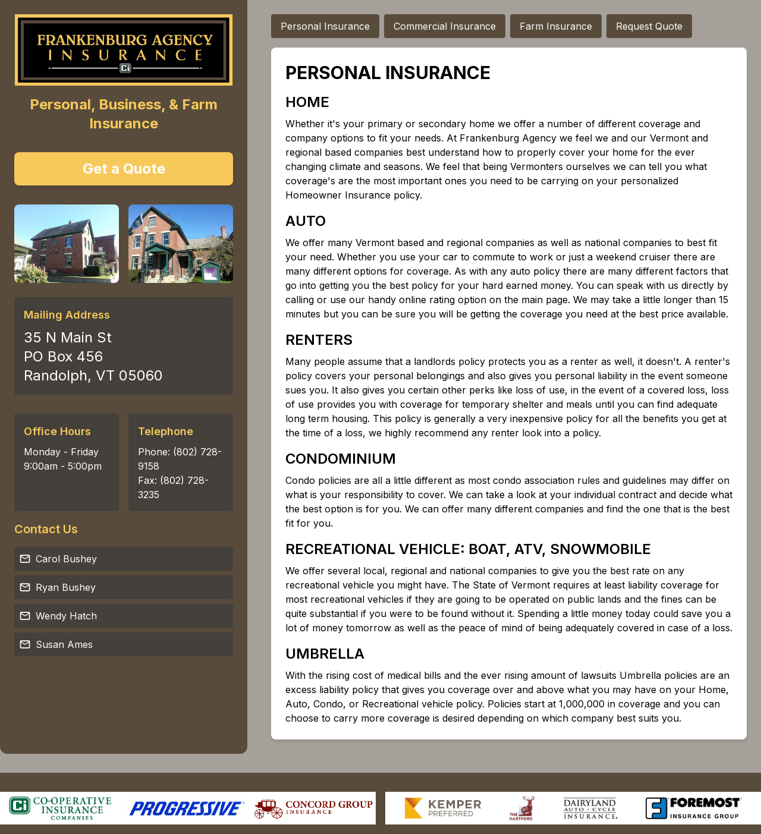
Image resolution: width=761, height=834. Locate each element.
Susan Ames (56, 644)
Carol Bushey (58, 559)
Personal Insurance (325, 26)
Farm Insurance (556, 26)
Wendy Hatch (58, 616)
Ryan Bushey (57, 587)
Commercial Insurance (445, 26)
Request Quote (649, 26)
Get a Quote (124, 168)
